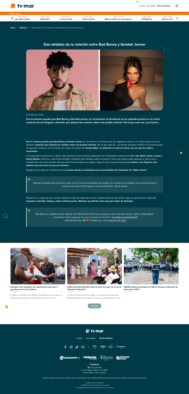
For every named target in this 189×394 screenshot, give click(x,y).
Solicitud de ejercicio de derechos (134, 378)
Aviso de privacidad (78, 378)
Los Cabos (90, 338)
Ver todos (95, 305)
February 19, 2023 (117, 220)
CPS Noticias (147, 19)
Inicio (13, 27)
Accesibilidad (92, 378)
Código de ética (48, 378)
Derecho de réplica (63, 378)
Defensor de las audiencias (109, 378)
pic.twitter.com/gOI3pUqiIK (124, 217)
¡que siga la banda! (22, 19)
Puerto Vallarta (106, 338)
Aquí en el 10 (167, 19)
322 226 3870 (96, 367)
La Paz (79, 338)
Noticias (23, 27)
